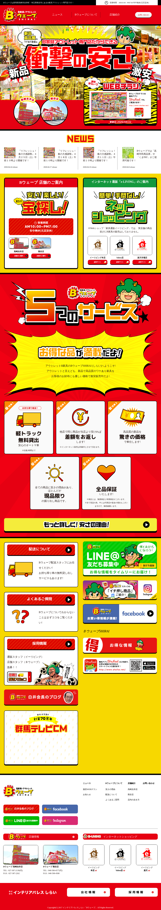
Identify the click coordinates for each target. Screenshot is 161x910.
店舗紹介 (115, 14)
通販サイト (97, 262)
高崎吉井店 (133, 789)
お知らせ (87, 794)
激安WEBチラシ (90, 789)
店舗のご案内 (18, 256)
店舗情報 (23, 837)
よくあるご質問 (39, 598)
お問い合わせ (143, 15)
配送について (39, 549)
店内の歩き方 (133, 800)
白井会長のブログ (24, 808)
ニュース (57, 14)
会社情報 (88, 892)
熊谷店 (131, 794)
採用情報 (39, 643)
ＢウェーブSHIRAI (96, 631)
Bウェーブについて (86, 14)
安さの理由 (110, 789)
